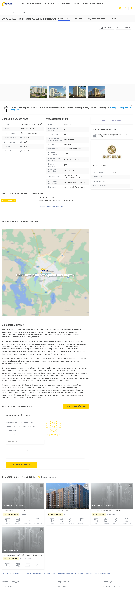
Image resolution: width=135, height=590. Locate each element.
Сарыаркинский (27, 129)
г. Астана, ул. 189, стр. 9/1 (31, 124)
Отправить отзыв (21, 465)
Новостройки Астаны (10, 13)
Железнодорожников (30, 133)
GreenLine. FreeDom (13, 506)
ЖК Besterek (54, 506)
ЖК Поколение (11, 550)
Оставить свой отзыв (76, 406)
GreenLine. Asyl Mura (102, 506)
